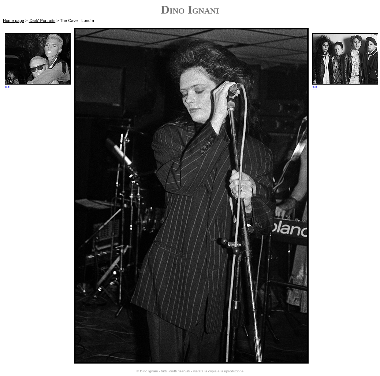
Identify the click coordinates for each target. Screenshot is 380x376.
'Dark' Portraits (42, 20)
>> (345, 85)
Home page (13, 20)
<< (38, 85)
